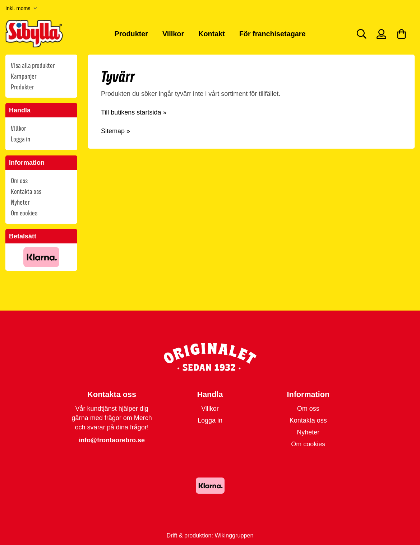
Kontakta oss (26, 191)
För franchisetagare (272, 34)
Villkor (173, 34)
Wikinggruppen (234, 535)
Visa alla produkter (33, 65)
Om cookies (24, 213)
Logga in (20, 139)
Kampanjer (23, 76)
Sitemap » (115, 131)
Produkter (131, 34)
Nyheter (20, 202)
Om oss (19, 181)
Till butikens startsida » (133, 112)
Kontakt (211, 34)
